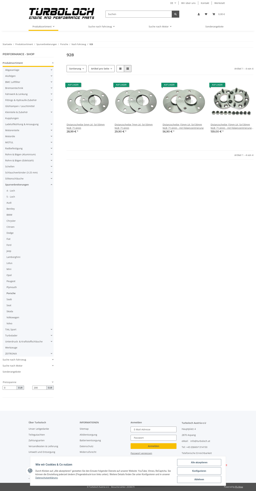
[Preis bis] (39, 388)
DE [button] (171, 3)
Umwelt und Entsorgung (42, 451)
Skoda (10, 311)
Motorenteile (12, 130)
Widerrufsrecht (88, 451)
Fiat (8, 238)
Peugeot (11, 281)
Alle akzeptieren (199, 462)
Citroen (11, 226)
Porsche (11, 293)
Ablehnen (199, 479)
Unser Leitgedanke (39, 428)
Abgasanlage (12, 69)
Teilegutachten (37, 434)
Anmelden (153, 446)
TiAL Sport (10, 329)
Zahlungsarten (37, 440)
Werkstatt (219, 3)
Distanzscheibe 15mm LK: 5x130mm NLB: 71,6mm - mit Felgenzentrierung (183, 126)
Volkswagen (13, 317)
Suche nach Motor (13, 365)
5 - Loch (11, 196)
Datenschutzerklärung (46, 477)
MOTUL (9, 142)
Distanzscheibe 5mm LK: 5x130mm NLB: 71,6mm (86, 126)
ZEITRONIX (11, 353)
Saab (9, 299)
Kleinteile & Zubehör (16, 112)
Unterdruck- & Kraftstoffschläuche (24, 341)
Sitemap (84, 428)
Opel (9, 275)
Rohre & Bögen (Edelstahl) (19, 160)
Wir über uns (188, 3)
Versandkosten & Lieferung (43, 446)
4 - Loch (11, 190)
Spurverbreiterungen (17, 184)
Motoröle (10, 136)
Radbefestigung (14, 148)
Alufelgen (10, 75)
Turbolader (11, 335)
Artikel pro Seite (100, 68)
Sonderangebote (12, 371)
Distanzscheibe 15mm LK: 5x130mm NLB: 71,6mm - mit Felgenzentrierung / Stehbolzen (232, 126)
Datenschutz (86, 446)
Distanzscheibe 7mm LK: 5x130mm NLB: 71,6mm (134, 126)
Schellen (10, 166)
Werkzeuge (11, 347)
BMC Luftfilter (12, 82)
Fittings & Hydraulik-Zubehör (21, 100)
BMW (9, 214)
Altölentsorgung (88, 434)
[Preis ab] (10, 388)
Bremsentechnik (14, 88)
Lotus (9, 263)
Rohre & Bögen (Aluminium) (20, 154)
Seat (9, 305)
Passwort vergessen (141, 453)
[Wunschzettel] (206, 14)
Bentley (11, 208)
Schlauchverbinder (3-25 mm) (21, 172)
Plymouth (12, 287)
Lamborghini (13, 257)
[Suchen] (138, 14)
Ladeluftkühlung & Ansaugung (22, 124)
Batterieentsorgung (90, 440)
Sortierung (75, 68)
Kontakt (205, 3)
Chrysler (11, 220)
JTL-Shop (239, 486)
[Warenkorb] (218, 14)
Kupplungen (12, 118)
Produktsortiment (13, 62)
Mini (9, 269)
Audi (9, 202)
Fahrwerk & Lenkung (16, 94)
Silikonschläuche (14, 178)
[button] (198, 14)
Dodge (10, 232)
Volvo (9, 323)
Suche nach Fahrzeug (14, 359)
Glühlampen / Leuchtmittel (20, 106)
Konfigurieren (199, 471)
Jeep (9, 251)
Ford (9, 244)
